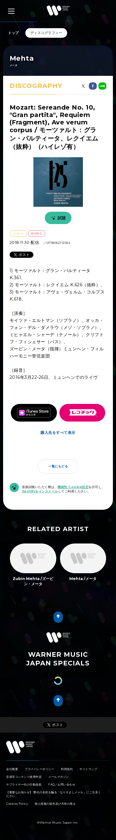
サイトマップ (88, 769)
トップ (13, 33)
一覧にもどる (58, 466)
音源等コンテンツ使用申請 (23, 776)
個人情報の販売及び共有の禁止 (55, 803)
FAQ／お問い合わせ (61, 784)
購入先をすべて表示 (58, 432)
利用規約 (67, 769)
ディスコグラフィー (46, 33)
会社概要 (12, 769)
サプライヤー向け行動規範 (23, 784)
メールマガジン (58, 776)
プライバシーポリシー (39, 769)
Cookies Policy (17, 803)
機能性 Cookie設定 (73, 487)
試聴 (57, 218)
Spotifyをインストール (40, 491)
